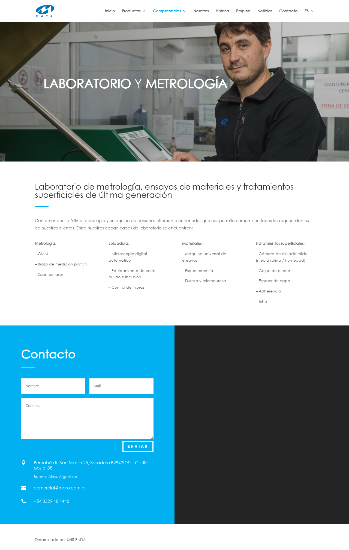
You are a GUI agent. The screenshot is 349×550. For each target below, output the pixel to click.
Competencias (167, 11)
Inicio (110, 11)
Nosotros (201, 11)
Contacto (288, 11)
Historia (222, 11)
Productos (131, 11)
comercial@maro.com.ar (60, 488)
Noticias (264, 11)
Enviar (138, 446)
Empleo (243, 11)
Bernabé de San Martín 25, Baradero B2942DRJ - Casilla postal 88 (91, 465)
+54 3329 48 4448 (51, 501)
